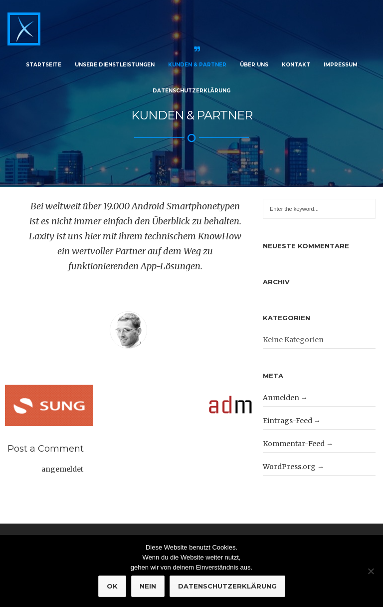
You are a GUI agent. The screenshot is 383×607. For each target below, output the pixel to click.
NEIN (148, 586)
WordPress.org (289, 461)
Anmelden (281, 392)
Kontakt (296, 64)
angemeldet (62, 464)
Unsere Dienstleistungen (115, 64)
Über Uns (254, 64)
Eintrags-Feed (287, 415)
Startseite (43, 64)
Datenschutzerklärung (191, 90)
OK (112, 586)
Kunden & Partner (197, 64)
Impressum (341, 64)
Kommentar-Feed (294, 438)
